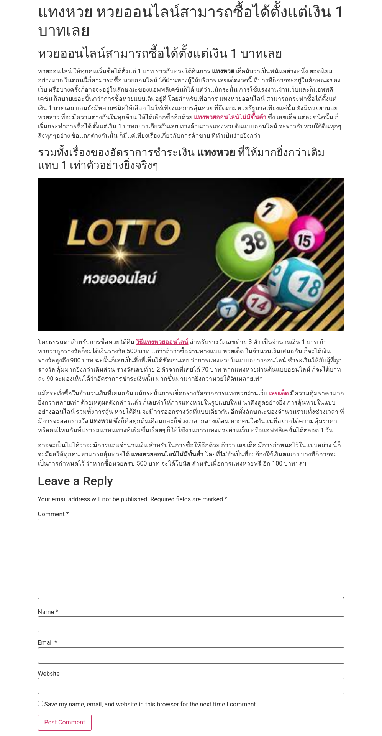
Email (47, 643)
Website (49, 674)
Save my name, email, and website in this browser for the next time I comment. (150, 704)
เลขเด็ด (279, 393)
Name (48, 612)
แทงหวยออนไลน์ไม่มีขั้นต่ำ (230, 117)
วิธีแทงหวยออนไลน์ (162, 342)
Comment (53, 514)
